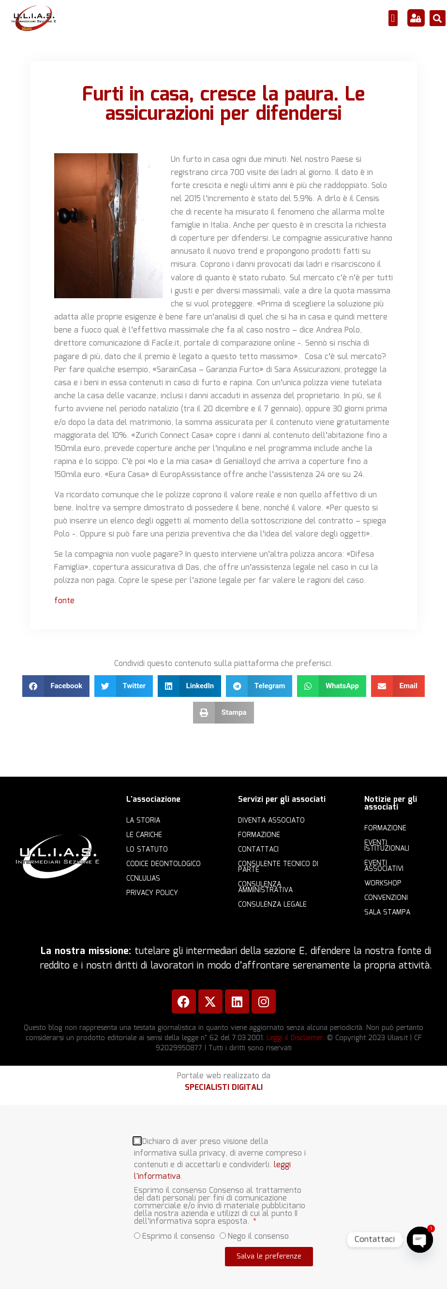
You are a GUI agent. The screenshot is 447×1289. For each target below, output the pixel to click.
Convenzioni (386, 898)
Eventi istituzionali (386, 846)
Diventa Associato (271, 820)
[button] (393, 18)
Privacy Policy (152, 893)
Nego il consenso (258, 1227)
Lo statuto (147, 849)
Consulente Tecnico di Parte (278, 867)
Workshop (383, 883)
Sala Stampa (387, 912)
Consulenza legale (272, 904)
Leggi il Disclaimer (295, 1038)
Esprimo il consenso (178, 1227)
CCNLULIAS (143, 878)
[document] (223, 1197)
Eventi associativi (383, 866)
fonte (64, 601)
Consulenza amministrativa (265, 887)
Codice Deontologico (163, 864)
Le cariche (144, 835)
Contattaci (258, 849)
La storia (143, 820)
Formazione (259, 835)
